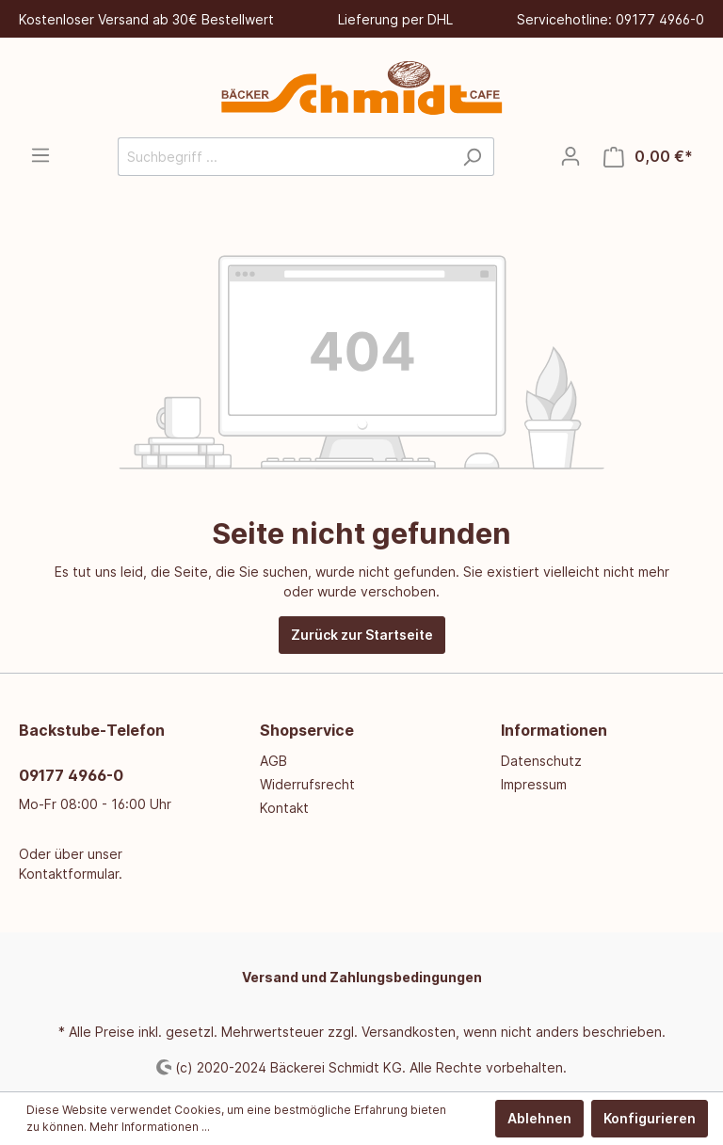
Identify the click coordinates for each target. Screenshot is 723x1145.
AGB (273, 761)
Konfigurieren (649, 1118)
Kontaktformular (69, 874)
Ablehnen (539, 1118)
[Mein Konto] (570, 156)
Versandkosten (409, 1032)
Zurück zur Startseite (362, 635)
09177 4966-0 (71, 775)
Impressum (534, 784)
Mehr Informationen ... (149, 1127)
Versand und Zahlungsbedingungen (362, 977)
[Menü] (40, 155)
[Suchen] (472, 156)
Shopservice (307, 730)
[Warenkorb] (648, 156)
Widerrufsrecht (307, 784)
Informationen (554, 730)
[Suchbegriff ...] (284, 156)
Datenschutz (541, 761)
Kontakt (284, 808)
